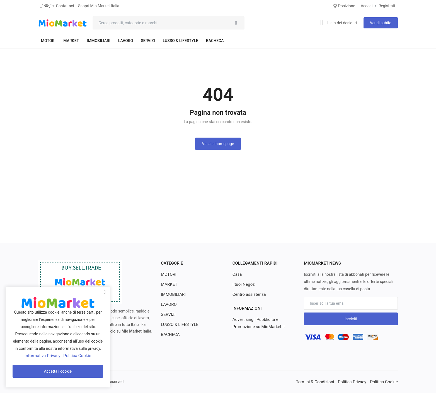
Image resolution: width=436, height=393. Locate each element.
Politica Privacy (354, 381)
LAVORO (125, 40)
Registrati (387, 6)
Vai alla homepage (218, 143)
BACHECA (215, 40)
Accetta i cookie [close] (58, 371)
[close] (104, 291)
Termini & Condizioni (320, 381)
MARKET (71, 40)
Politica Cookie (385, 381)
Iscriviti (351, 319)
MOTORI (48, 40)
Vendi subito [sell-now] (380, 23)
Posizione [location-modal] (344, 6)
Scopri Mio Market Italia (98, 6)
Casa (236, 274)
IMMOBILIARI (98, 40)
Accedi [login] (367, 6)
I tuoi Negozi (243, 284)
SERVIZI (148, 40)
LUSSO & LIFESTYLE (180, 40)
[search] (236, 22)
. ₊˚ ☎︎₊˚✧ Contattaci (56, 6)
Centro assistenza (248, 294)
